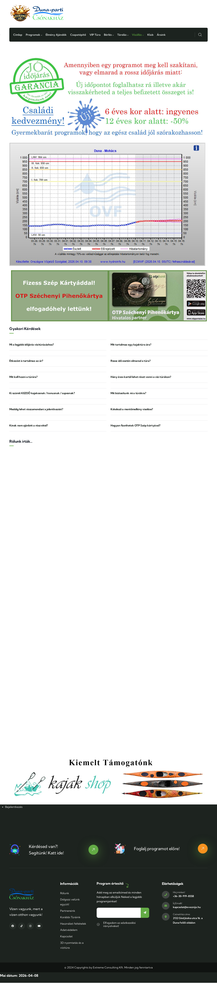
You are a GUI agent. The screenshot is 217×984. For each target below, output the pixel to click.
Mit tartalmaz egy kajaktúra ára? (131, 345)
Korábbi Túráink (70, 918)
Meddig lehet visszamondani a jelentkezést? (36, 410)
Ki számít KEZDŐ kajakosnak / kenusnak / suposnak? (42, 394)
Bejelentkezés (14, 808)
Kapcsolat (66, 937)
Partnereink (67, 912)
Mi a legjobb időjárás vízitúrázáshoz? (31, 345)
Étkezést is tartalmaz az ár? (26, 361)
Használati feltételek (73, 924)
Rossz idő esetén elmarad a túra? (130, 361)
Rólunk (64, 894)
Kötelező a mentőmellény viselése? (132, 410)
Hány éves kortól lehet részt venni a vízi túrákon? (141, 378)
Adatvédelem (68, 931)
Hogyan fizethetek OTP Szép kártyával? (135, 426)
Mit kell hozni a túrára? (23, 378)
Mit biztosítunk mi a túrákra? (128, 394)
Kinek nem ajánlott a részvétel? (28, 426)
